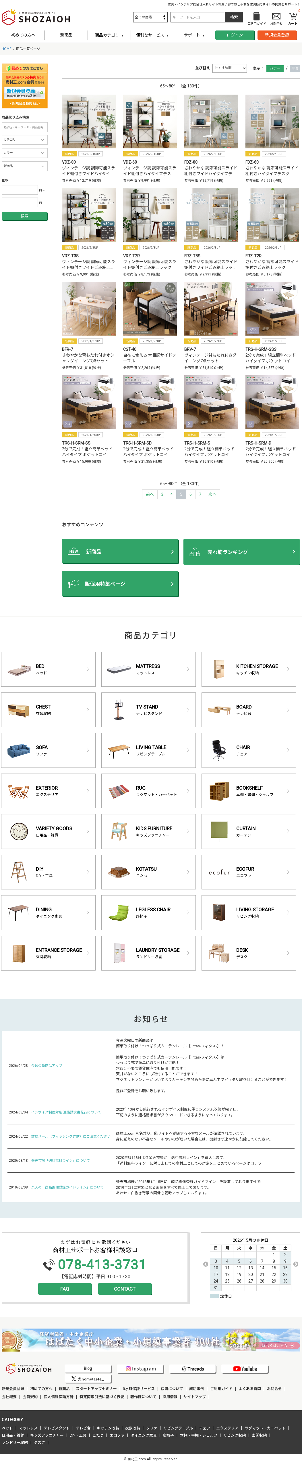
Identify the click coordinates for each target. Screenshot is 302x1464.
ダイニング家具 (144, 1435)
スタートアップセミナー (96, 1389)
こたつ (98, 1435)
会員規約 (30, 1397)
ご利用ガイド (221, 1389)
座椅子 (168, 1435)
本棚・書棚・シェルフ (198, 1435)
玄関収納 (259, 1435)
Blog (88, 1368)
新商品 (66, 35)
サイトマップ (194, 1397)
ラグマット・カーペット (265, 1428)
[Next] (212, 494)
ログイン (235, 35)
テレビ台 (83, 1428)
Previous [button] (205, 1264)
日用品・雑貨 (13, 1435)
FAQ (64, 1289)
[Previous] (150, 494)
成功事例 (196, 1389)
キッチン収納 (108, 1428)
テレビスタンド (57, 1428)
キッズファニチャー (47, 1435)
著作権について (143, 1397)
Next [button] (296, 1264)
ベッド (7, 1428)
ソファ (151, 1428)
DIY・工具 (78, 1435)
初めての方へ (23, 35)
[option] (250, 1264)
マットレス (28, 1428)
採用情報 (169, 1397)
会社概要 (9, 1397)
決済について (172, 1389)
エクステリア (227, 1428)
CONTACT (124, 1289)
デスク (39, 1442)
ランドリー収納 (15, 1442)
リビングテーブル (178, 1428)
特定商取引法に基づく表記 (102, 1397)
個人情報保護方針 (58, 1397)
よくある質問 (250, 1389)
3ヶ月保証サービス (139, 1389)
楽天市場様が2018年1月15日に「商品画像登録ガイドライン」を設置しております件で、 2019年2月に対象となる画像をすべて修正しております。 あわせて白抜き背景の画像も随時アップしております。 (190, 1187)
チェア (204, 1428)
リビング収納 (234, 1435)
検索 (24, 216)
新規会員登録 (277, 35)
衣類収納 (132, 1428)
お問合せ (274, 1389)
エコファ (117, 1435)
